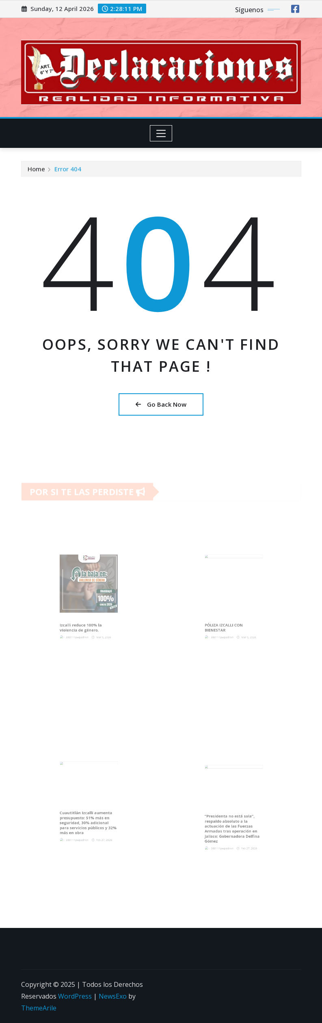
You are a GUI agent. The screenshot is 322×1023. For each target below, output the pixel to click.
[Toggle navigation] (161, 133)
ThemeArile (38, 1007)
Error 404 (67, 170)
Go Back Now (161, 404)
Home (36, 170)
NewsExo (113, 996)
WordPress (75, 996)
